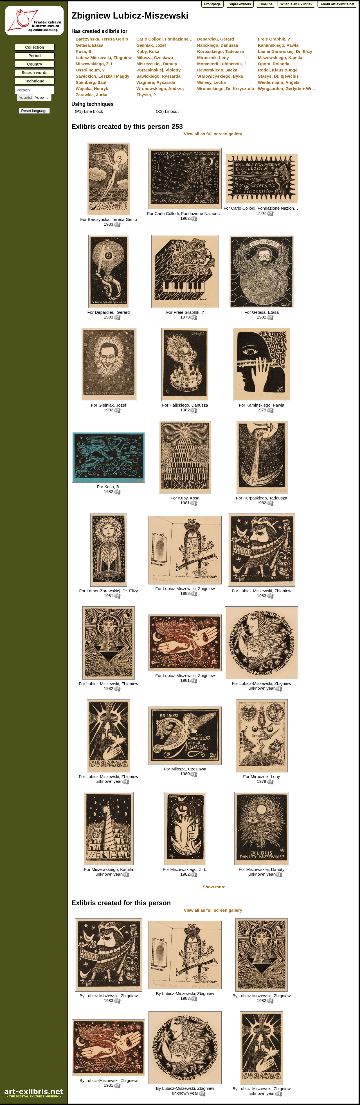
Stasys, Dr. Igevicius (278, 76)
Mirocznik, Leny (213, 57)
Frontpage (212, 4)
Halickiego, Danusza (217, 45)
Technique (34, 81)
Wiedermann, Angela (279, 82)
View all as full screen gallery (214, 133)
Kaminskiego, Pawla (278, 45)
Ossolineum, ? (90, 70)
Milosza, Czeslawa (154, 57)
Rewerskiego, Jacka (217, 70)
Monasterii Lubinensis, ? (222, 63)
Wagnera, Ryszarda (155, 82)
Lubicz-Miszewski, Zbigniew (104, 57)
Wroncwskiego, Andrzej (160, 88)
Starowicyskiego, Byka (220, 76)
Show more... (216, 886)
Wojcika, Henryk (92, 88)
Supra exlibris (240, 4)
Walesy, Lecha (211, 82)
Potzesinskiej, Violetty (158, 70)
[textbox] (34, 90)
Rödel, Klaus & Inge (278, 70)
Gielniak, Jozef (151, 45)
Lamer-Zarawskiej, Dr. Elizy (285, 51)
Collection (34, 47)
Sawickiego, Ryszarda (158, 76)
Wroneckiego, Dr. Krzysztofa (225, 88)
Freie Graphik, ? (274, 39)
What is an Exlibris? (296, 4)
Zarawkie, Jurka (91, 94)
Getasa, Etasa (89, 45)
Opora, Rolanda (273, 63)
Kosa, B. (84, 51)
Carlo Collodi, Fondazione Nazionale (172, 39)
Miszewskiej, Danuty (156, 63)
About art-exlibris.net (337, 4)
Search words (35, 72)
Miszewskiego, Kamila (280, 57)
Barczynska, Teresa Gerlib (102, 39)
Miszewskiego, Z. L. (95, 63)
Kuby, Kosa (147, 51)
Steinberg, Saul (91, 82)
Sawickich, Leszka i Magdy (102, 76)
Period (34, 55)
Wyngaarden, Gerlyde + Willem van (293, 88)
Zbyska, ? (146, 94)
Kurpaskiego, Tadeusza (220, 51)
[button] (25, 97)
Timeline (265, 4)
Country (34, 64)
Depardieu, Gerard (215, 39)
